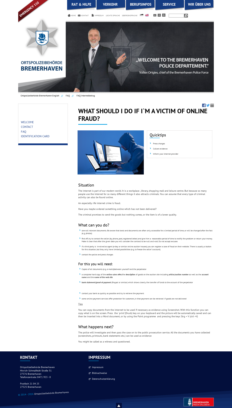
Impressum (97, 367)
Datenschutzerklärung (103, 379)
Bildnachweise (99, 373)
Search (186, 16)
